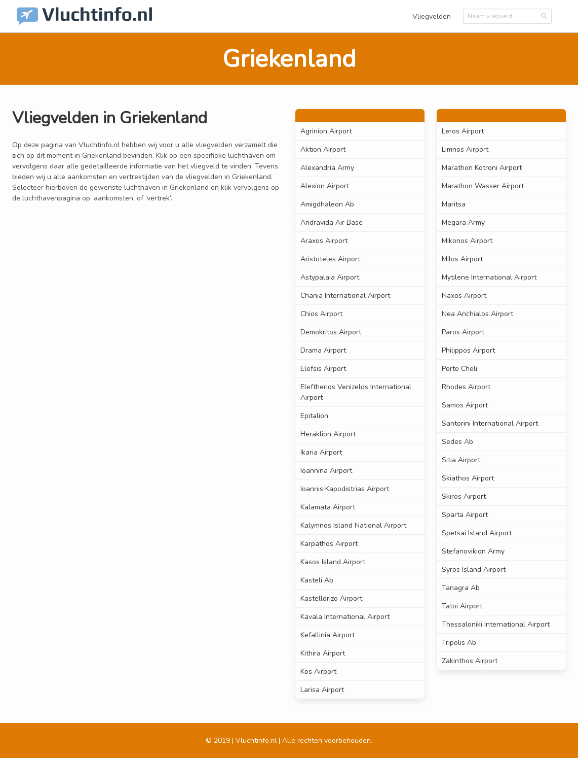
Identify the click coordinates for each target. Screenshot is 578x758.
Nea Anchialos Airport (477, 314)
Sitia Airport (461, 460)
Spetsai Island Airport (477, 533)
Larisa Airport (322, 690)
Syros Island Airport (474, 569)
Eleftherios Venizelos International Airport (355, 392)
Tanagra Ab (461, 588)
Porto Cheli (459, 368)
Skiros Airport (464, 496)
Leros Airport (463, 131)
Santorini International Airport (490, 423)
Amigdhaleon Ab (327, 204)
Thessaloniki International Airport (496, 624)
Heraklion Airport (328, 434)
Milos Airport (462, 259)
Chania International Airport (345, 295)
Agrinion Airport (326, 131)
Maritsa (454, 204)
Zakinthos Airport (469, 661)
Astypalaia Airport (329, 277)
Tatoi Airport (462, 606)
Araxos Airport (324, 241)
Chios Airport (321, 314)
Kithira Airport (322, 653)
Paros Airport (463, 332)
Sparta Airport (465, 515)
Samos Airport (465, 405)
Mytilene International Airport (489, 277)
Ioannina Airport (326, 470)
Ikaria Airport (321, 452)
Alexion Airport (324, 186)
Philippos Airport (468, 350)
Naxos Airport (464, 295)
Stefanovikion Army (473, 551)
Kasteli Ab (316, 580)
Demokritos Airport (330, 332)
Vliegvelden (431, 16)
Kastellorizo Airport (331, 598)
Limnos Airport (465, 149)
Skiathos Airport (468, 478)
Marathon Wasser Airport (483, 186)
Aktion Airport (322, 149)
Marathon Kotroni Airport (482, 168)
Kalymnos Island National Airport (353, 525)
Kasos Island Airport (332, 562)
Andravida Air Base (331, 222)
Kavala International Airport (345, 617)
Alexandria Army (327, 168)
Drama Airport (323, 350)
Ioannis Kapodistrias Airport (344, 489)
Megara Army (463, 222)
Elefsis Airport (323, 368)
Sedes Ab (457, 441)
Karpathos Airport (329, 543)
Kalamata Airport (327, 507)
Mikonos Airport (467, 241)
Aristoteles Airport (330, 259)
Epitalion (314, 416)
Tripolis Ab (459, 642)
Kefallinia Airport (327, 635)
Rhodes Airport (466, 387)
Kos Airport (318, 671)
